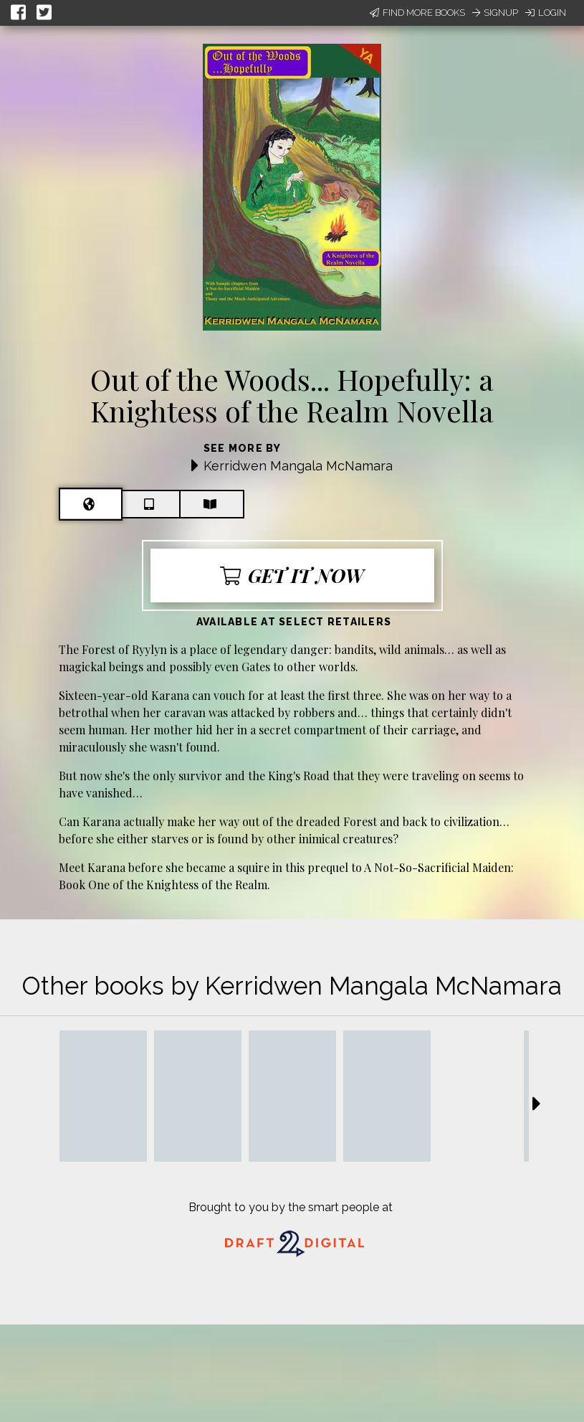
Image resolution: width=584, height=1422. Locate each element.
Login (545, 12)
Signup (495, 12)
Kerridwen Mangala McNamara (298, 465)
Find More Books (417, 12)
